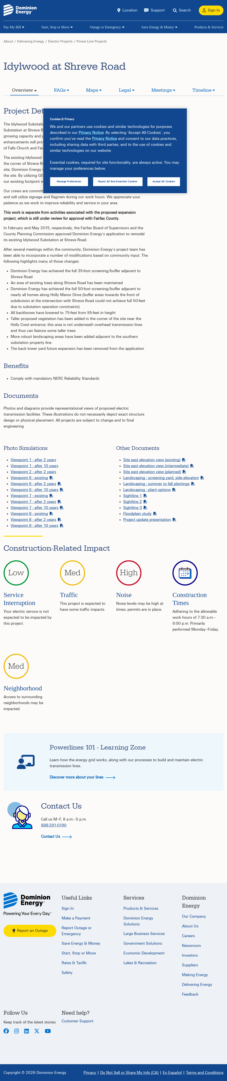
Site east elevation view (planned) (154, 472)
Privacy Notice (91, 132)
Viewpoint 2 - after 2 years (33, 472)
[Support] (154, 10)
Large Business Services (144, 933)
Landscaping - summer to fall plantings (159, 484)
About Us (190, 926)
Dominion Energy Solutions (138, 921)
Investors (190, 955)
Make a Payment (76, 918)
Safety (67, 972)
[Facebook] (6, 1031)
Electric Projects (60, 41)
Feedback (190, 994)
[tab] (24, 91)
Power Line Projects (91, 41)
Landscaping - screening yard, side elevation (163, 478)
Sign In (68, 908)
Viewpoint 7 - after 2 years (36, 501)
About (8, 41)
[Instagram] (16, 1031)
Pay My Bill (12, 27)
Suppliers (190, 965)
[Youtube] (48, 1031)
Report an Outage (30, 930)
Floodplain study (140, 513)
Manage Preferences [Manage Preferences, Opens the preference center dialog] (69, 181)
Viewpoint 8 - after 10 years (37, 525)
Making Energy (195, 975)
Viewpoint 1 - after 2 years (33, 460)
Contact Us (56, 836)
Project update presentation (149, 519)
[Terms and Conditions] (204, 1072)
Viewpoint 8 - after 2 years (36, 519)
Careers (188, 936)
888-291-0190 (54, 825)
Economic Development (143, 953)
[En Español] (172, 1072)
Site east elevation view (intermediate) (158, 466)
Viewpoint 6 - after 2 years (36, 484)
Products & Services (208, 27)
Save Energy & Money (157, 27)
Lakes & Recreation (140, 963)
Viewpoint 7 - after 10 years (37, 507)
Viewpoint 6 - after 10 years (37, 490)
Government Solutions (142, 943)
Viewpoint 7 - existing (32, 495)
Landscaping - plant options (149, 490)
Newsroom (191, 945)
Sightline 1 (135, 495)
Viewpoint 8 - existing (32, 513)
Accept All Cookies (164, 181)
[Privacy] (90, 1072)
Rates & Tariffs (74, 963)
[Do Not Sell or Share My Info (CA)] (129, 1072)
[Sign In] (211, 10)
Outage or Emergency (105, 27)
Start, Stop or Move (55, 27)
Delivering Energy (30, 41)
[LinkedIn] (26, 1031)
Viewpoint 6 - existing (32, 478)
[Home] (28, 904)
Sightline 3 (135, 507)
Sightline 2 (135, 501)
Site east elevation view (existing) (154, 460)
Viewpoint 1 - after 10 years (34, 466)
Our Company (194, 916)
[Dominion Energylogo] (20, 10)
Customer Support (77, 1021)
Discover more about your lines (82, 777)
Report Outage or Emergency (77, 931)
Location (130, 10)
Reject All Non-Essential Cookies (117, 181)
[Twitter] (36, 1031)
